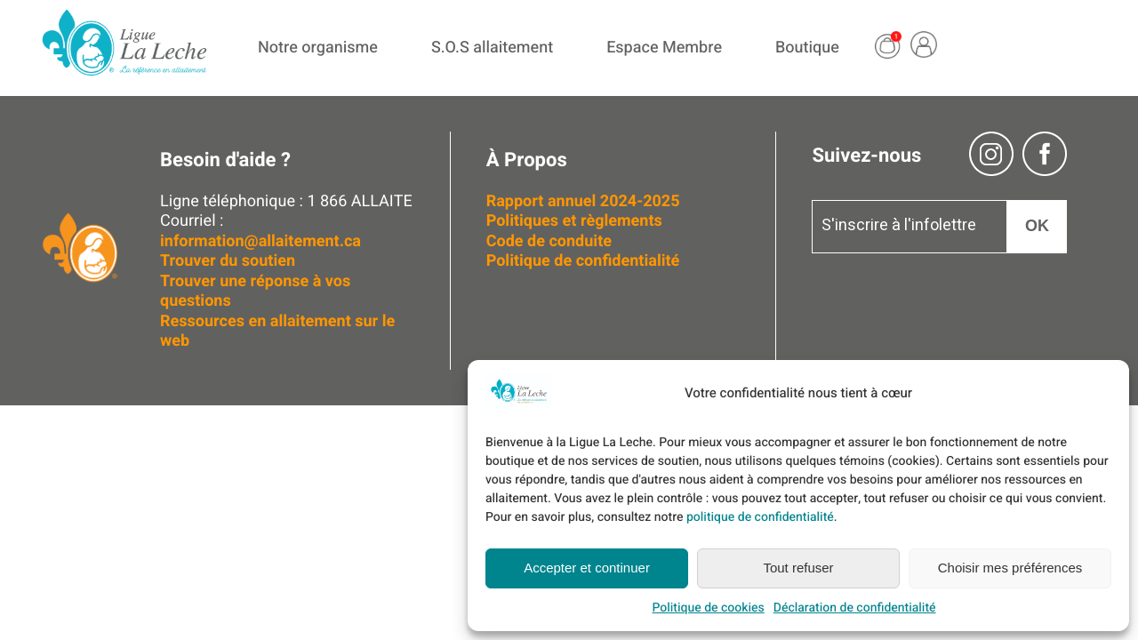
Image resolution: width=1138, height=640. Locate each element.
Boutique (807, 48)
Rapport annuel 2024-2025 (583, 201)
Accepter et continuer (587, 567)
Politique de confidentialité (583, 261)
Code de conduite (549, 241)
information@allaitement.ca (260, 241)
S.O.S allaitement (492, 48)
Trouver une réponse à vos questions (255, 291)
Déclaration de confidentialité (854, 607)
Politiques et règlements (576, 221)
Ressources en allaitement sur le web (277, 331)
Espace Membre (664, 48)
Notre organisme (318, 48)
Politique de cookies (708, 607)
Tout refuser (798, 567)
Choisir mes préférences (1010, 567)
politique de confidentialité (760, 517)
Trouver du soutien (230, 261)
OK (1037, 226)
